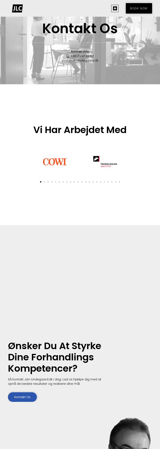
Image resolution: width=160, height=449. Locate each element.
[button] (115, 8)
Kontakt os (22, 397)
